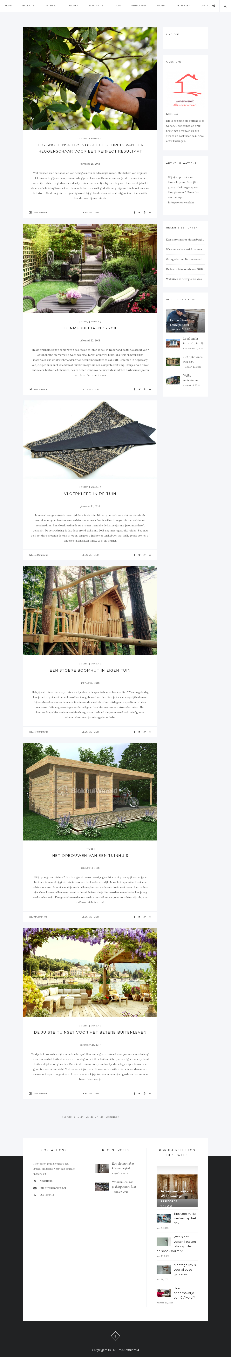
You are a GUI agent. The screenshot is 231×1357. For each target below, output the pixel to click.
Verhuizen (184, 5)
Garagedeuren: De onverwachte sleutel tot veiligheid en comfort (185, 259)
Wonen (162, 5)
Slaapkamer (97, 5)
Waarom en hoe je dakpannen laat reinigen (185, 249)
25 (87, 1116)
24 (81, 1116)
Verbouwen (139, 5)
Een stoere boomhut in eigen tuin (90, 670)
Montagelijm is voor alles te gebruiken (185, 1269)
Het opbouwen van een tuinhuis (90, 855)
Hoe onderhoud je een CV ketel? (184, 1292)
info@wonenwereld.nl (53, 1187)
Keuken (74, 5)
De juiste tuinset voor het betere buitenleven (90, 1032)
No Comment (40, 212)
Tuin (118, 5)
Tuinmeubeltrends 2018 (90, 328)
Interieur (52, 5)
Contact (207, 5)
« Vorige (67, 1116)
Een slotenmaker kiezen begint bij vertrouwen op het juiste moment (185, 239)
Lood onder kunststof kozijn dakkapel (194, 343)
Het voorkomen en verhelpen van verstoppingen (182, 324)
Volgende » (112, 1116)
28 (101, 1116)
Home (8, 5)
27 (96, 1116)
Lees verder (90, 212)
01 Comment (40, 916)
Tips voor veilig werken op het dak (185, 1218)
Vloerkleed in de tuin (90, 494)
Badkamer (29, 5)
